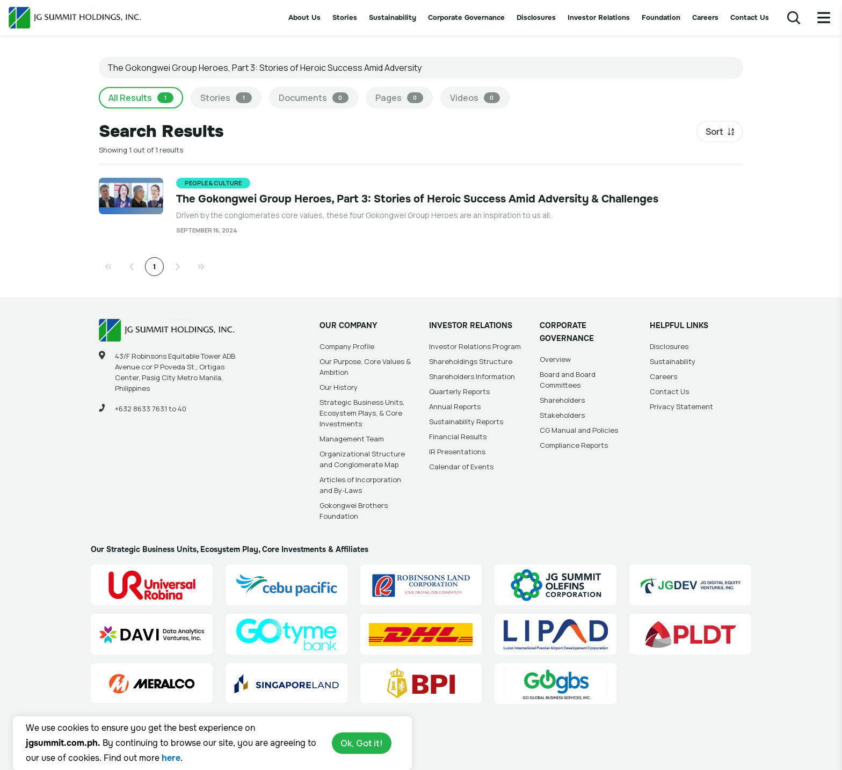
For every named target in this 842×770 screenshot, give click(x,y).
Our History (339, 387)
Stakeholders (562, 415)
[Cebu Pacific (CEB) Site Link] (286, 584)
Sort (714, 131)
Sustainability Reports (466, 421)
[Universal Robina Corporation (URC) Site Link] (152, 584)
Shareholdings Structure (470, 361)
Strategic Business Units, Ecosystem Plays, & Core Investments (362, 412)
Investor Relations (599, 17)
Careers (705, 17)
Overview (555, 359)
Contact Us (749, 17)
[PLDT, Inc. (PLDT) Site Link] (690, 634)
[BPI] (421, 683)
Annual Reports (455, 406)
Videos (475, 98)
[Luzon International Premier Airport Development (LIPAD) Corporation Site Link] (555, 634)
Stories (344, 17)
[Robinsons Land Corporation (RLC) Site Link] (421, 584)
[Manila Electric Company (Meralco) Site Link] (152, 683)
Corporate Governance (466, 17)
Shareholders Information (472, 376)
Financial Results (458, 436)
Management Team (352, 439)
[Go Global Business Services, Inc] (555, 683)
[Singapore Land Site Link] (286, 683)
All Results (140, 98)
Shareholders (562, 400)
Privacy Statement (681, 406)
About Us (304, 17)
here (171, 758)
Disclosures (536, 17)
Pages (399, 98)
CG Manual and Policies (579, 430)
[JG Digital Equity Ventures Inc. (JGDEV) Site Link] (690, 584)
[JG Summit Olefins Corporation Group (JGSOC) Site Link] (555, 584)
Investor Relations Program (475, 346)
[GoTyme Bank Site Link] (286, 634)
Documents (314, 98)
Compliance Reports (574, 445)
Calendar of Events (461, 466)
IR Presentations (457, 451)
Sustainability (392, 17)
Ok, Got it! (361, 743)
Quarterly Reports (459, 391)
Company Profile (347, 346)
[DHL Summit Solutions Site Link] (421, 634)
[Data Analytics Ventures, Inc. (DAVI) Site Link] (152, 634)
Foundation (661, 17)
